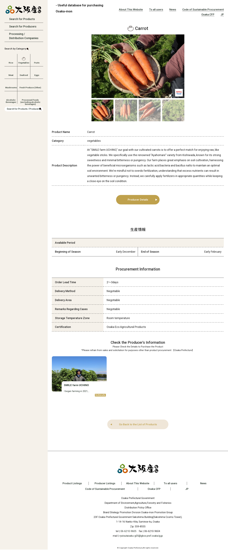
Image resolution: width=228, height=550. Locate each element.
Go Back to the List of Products (138, 424)
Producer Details (138, 199)
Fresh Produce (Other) (30, 87)
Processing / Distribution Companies (23, 36)
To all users (156, 9)
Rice (11, 62)
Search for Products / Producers (23, 109)
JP (222, 14)
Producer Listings (104, 483)
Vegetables (23, 62)
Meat (11, 75)
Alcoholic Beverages (11, 101)
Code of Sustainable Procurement (203, 9)
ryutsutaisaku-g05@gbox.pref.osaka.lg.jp (141, 536)
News (172, 9)
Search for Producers (22, 26)
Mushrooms (10, 87)
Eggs (36, 75)
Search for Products (22, 19)
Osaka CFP (207, 14)
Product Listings (70, 483)
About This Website (131, 9)
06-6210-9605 (128, 531)
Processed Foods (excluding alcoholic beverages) (30, 101)
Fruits (36, 62)
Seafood (24, 75)
